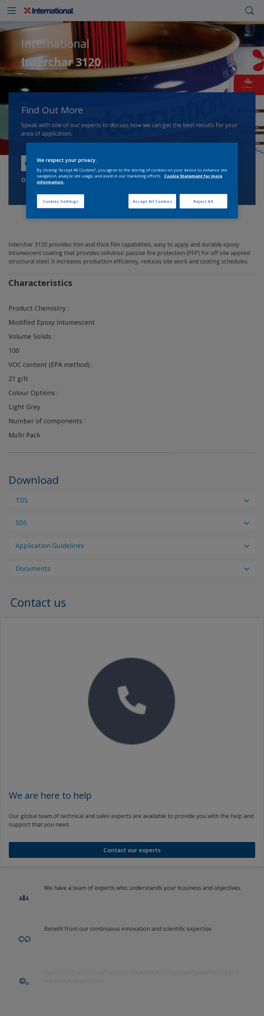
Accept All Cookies (152, 201)
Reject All (203, 201)
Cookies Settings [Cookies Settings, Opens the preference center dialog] (60, 201)
